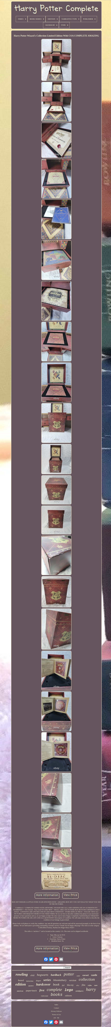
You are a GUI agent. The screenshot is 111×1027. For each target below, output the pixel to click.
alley (77, 985)
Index (56, 1005)
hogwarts (42, 974)
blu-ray (70, 985)
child (32, 975)
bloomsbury (60, 980)
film (83, 985)
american (20, 991)
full (63, 985)
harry (91, 989)
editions (68, 995)
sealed (78, 976)
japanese (31, 985)
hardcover (43, 984)
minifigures (79, 991)
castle (94, 975)
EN (55, 1018)
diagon (38, 981)
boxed (21, 980)
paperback (31, 991)
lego (68, 990)
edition (20, 984)
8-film (90, 985)
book (56, 984)
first (41, 990)
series (47, 980)
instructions (29, 981)
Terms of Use (56, 1014)
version (72, 980)
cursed (85, 975)
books (56, 995)
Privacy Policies (56, 1011)
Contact (56, 1008)
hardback (56, 974)
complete (54, 989)
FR (58, 1018)
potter (69, 974)
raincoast (44, 996)
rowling (22, 974)
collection (87, 979)
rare (95, 985)
